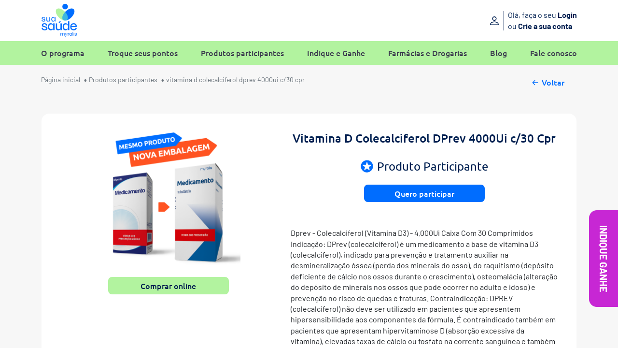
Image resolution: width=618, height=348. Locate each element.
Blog (498, 53)
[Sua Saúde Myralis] (59, 20)
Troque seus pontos (143, 53)
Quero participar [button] (424, 193)
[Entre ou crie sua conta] (515, 20)
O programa (62, 53)
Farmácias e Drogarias (427, 53)
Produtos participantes (242, 53)
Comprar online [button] (168, 285)
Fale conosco (553, 53)
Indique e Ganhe (336, 53)
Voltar (547, 81)
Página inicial (60, 79)
